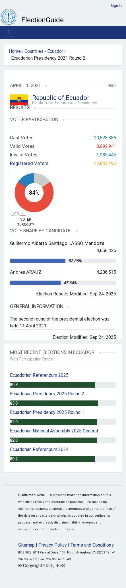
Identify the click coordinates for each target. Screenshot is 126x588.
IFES (21, 552)
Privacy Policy (52, 545)
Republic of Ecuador (60, 97)
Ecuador (55, 51)
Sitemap (26, 545)
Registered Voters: (29, 163)
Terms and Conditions (92, 545)
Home (15, 51)
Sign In (116, 5)
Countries (34, 51)
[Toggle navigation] (9, 32)
